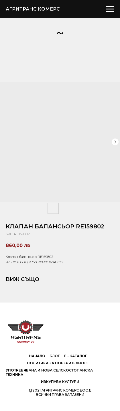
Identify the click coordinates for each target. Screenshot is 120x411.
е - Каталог (75, 356)
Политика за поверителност (58, 363)
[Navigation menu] (110, 9)
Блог (55, 356)
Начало (37, 356)
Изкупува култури (60, 382)
